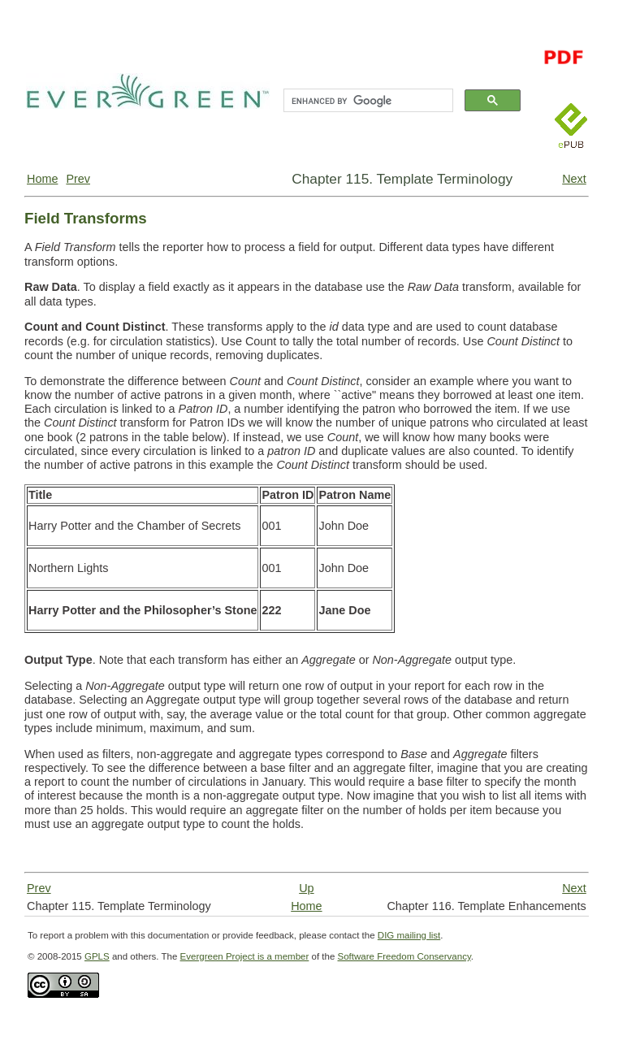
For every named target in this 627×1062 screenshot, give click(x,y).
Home (42, 178)
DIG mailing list (409, 935)
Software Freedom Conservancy (404, 956)
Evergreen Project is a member (244, 956)
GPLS (97, 956)
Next (574, 178)
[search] (367, 100)
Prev (78, 178)
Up (306, 888)
